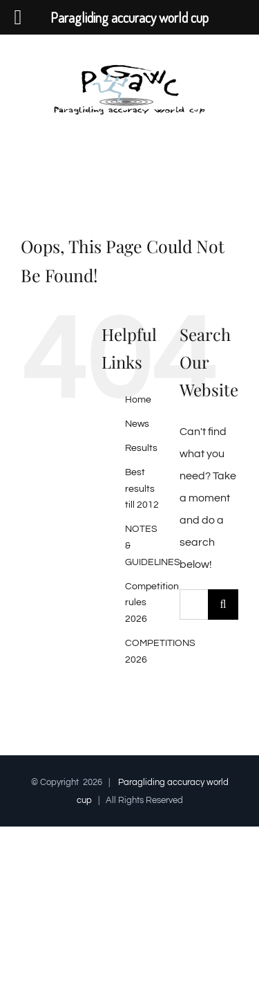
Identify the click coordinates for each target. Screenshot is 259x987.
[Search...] (194, 604)
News (137, 424)
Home (138, 400)
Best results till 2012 (142, 489)
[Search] (223, 604)
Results (141, 448)
